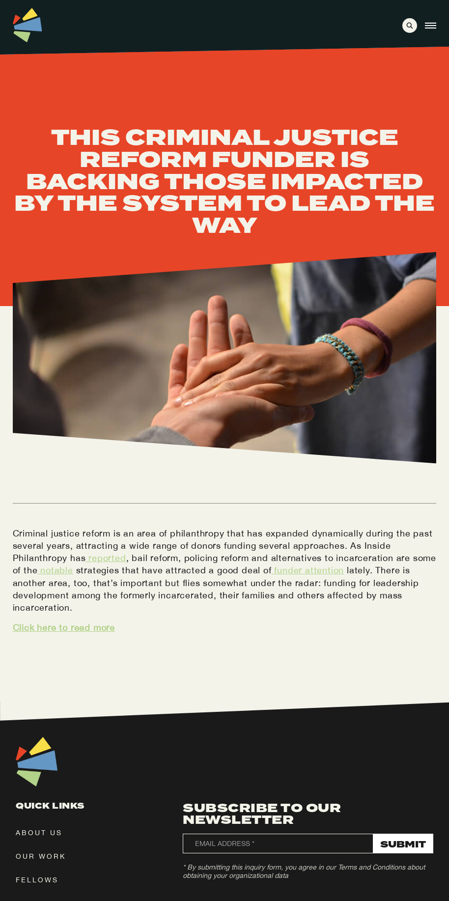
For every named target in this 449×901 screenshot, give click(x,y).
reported (105, 558)
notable (55, 570)
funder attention (308, 570)
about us (39, 833)
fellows (37, 880)
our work (41, 856)
